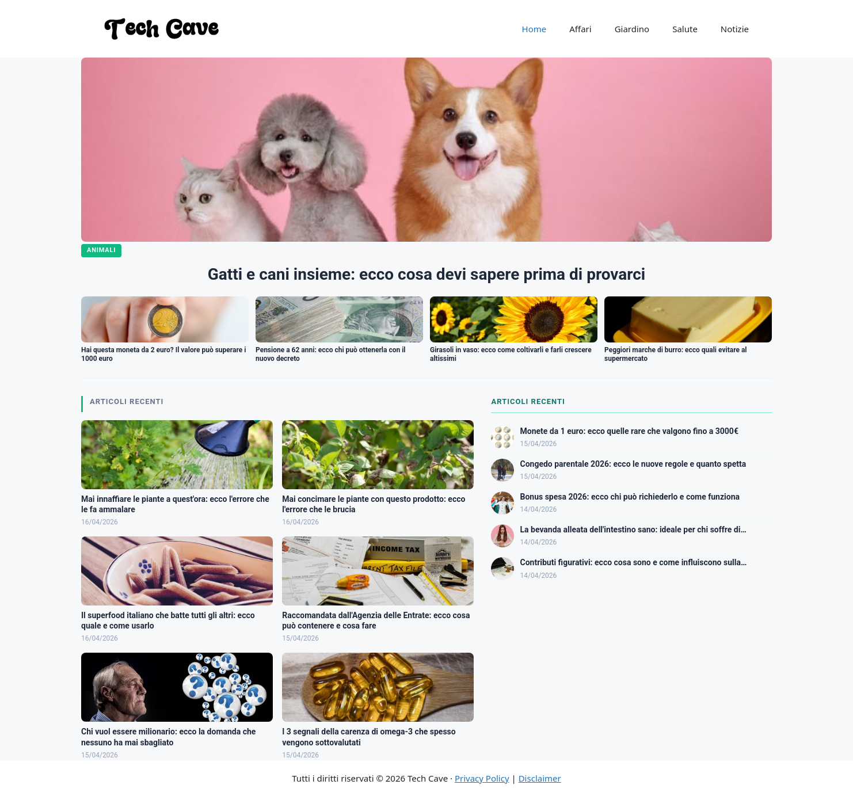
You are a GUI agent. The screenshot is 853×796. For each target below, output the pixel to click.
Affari (580, 29)
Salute (685, 29)
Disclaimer (540, 778)
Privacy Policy (482, 778)
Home (534, 29)
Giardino (632, 29)
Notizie (735, 29)
